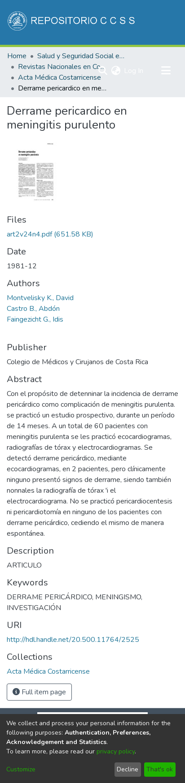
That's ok (159, 769)
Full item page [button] (39, 692)
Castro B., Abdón (33, 309)
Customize (20, 769)
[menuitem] (115, 70)
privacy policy (116, 751)
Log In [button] (134, 71)
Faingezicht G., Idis (35, 319)
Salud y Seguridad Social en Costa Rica (82, 56)
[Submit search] (102, 70)
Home (16, 56)
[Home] (72, 22)
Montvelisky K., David (40, 298)
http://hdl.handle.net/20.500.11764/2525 (73, 640)
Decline (127, 769)
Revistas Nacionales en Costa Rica (63, 67)
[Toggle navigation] (165, 70)
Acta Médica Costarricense (59, 77)
